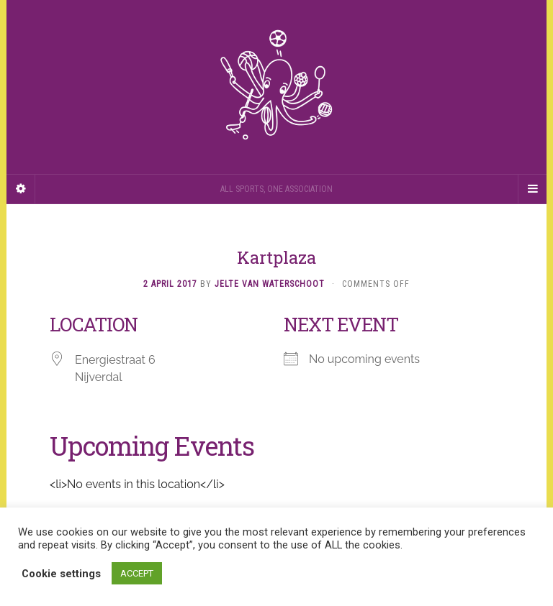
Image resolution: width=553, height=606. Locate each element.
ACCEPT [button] (136, 573)
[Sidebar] (20, 189)
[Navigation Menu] (532, 189)
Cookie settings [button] (61, 573)
